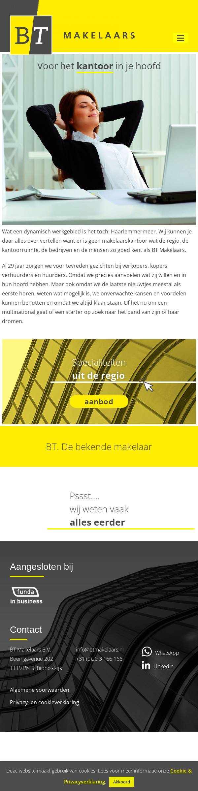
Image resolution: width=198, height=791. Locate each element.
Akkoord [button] (121, 782)
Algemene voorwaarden (39, 689)
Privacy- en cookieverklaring (44, 702)
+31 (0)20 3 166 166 (99, 658)
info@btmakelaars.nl (100, 649)
